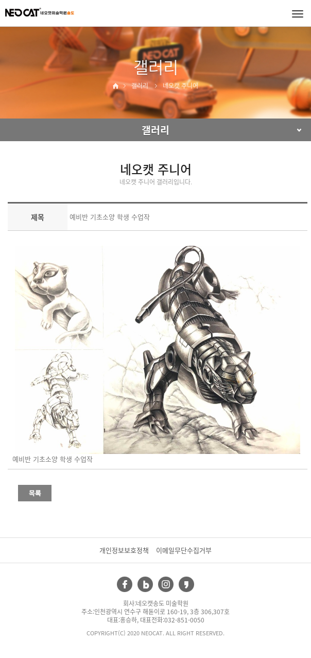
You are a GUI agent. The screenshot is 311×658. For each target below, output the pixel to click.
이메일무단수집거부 (184, 550)
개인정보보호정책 (124, 550)
